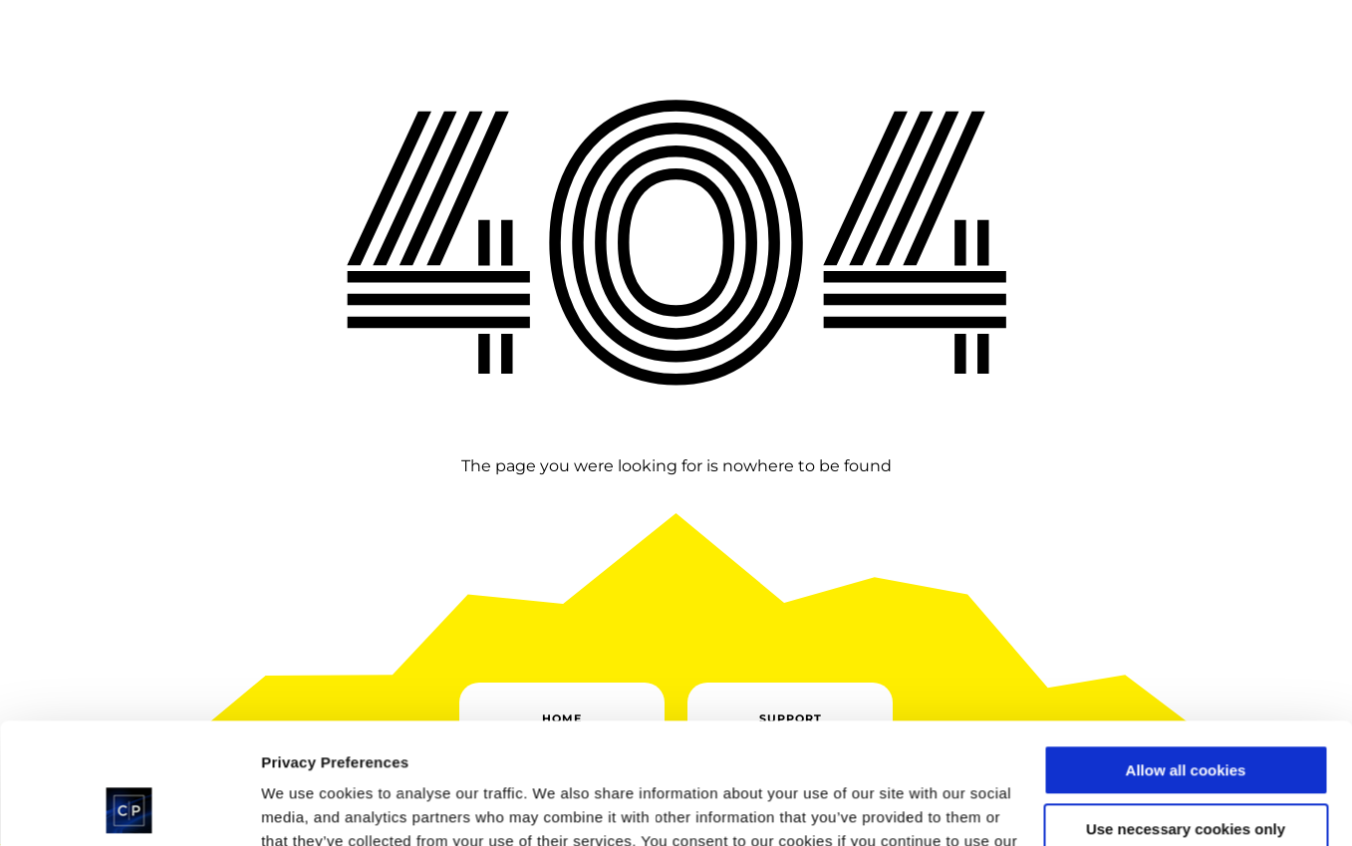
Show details (307, 806)
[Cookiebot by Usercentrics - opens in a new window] (129, 807)
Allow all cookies (1186, 657)
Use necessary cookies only (1185, 714)
